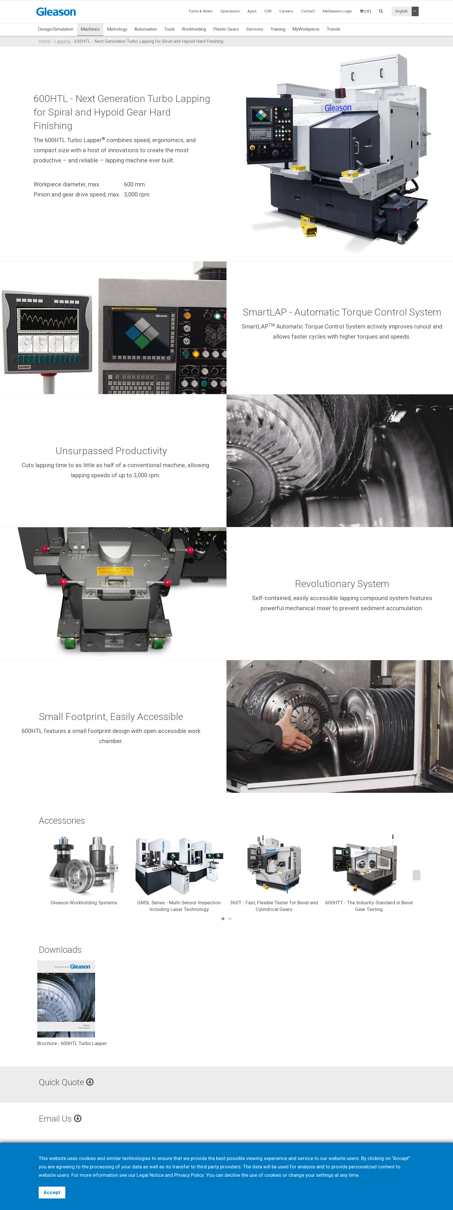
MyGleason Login (337, 11)
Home (45, 41)
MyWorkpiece (306, 29)
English (402, 11)
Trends (333, 29)
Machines (90, 29)
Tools (169, 29)
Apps (252, 11)
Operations (230, 11)
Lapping (62, 41)
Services (254, 29)
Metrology (117, 29)
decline (232, 1175)
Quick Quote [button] (66, 1082)
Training (277, 29)
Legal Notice (150, 1175)
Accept (52, 1192)
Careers (286, 11)
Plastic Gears (226, 29)
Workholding (194, 29)
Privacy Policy (189, 1175)
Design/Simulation (55, 29)
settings (325, 1175)
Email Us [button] (60, 1119)
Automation (145, 29)
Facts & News (200, 11)
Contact (308, 11)
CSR (268, 11)
